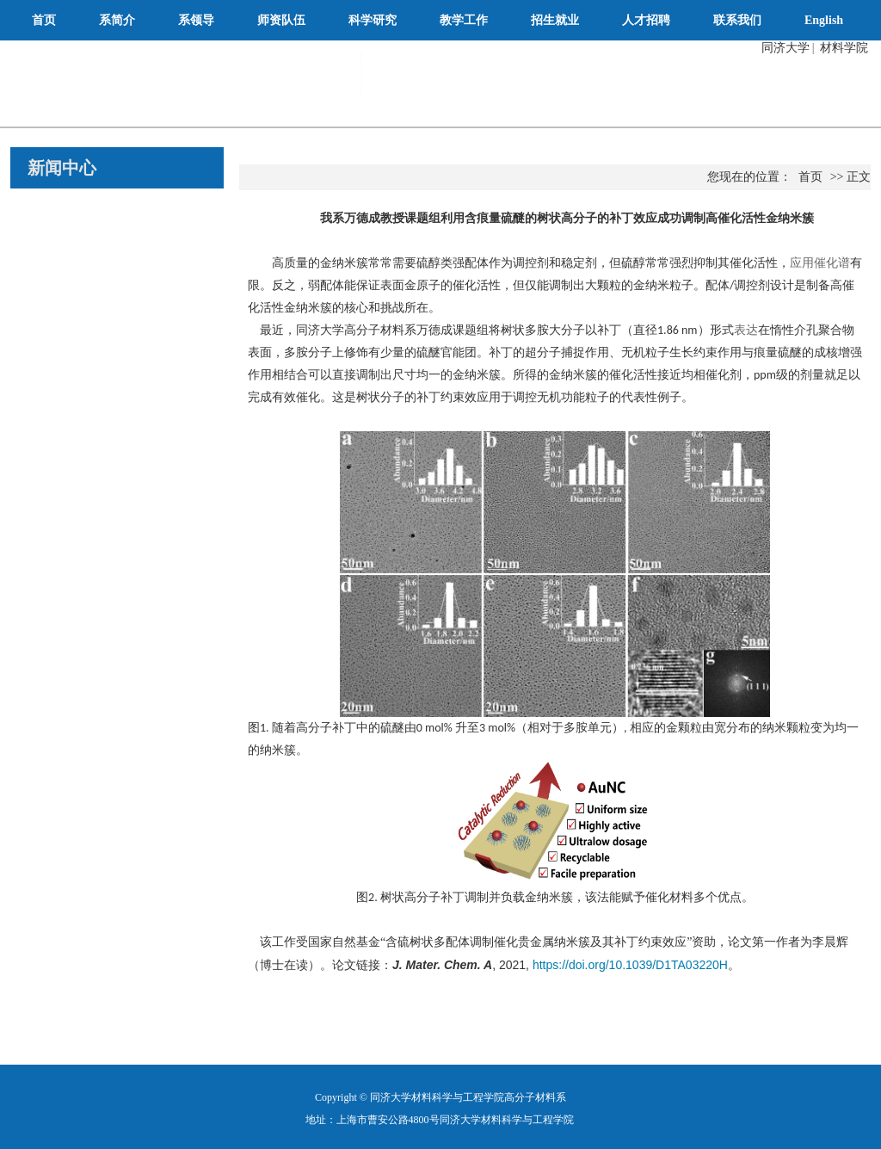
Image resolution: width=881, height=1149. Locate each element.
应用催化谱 (820, 262)
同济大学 (785, 47)
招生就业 (555, 20)
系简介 (117, 20)
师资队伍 (281, 20)
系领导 (196, 20)
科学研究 (372, 20)
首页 (44, 20)
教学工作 (464, 20)
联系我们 (737, 20)
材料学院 (844, 47)
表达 (746, 330)
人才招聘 (646, 20)
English (823, 20)
